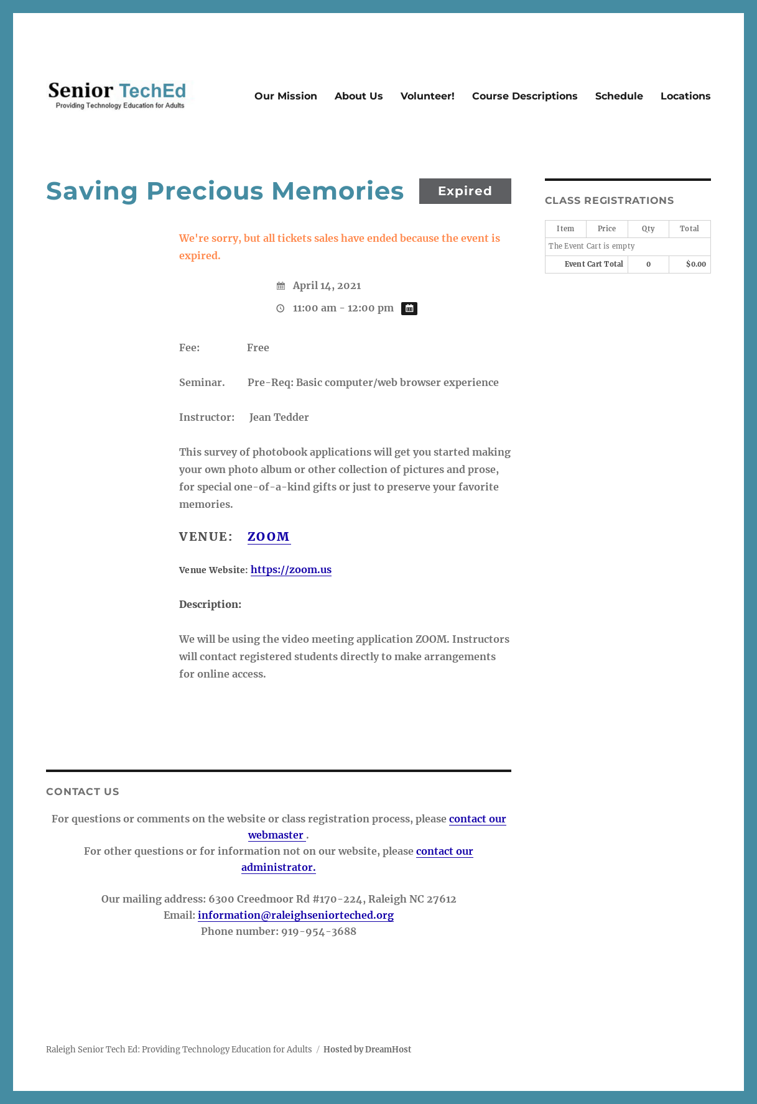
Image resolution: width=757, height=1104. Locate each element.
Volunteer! (428, 96)
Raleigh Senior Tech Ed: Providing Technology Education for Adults (179, 1049)
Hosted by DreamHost (367, 1049)
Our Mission (285, 96)
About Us (359, 96)
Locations (686, 96)
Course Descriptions (525, 96)
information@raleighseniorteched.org (296, 915)
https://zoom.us (291, 569)
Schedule (619, 96)
